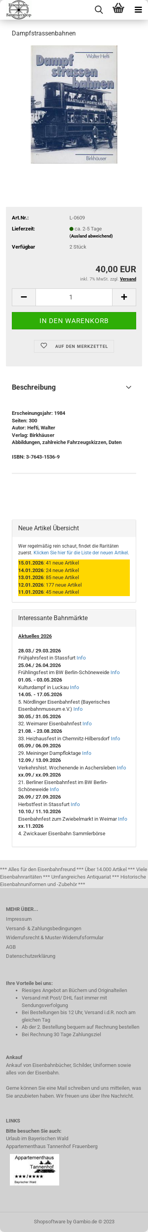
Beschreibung (34, 387)
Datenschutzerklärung (30, 956)
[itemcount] (74, 297)
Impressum (19, 919)
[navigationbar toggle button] (138, 10)
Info (81, 658)
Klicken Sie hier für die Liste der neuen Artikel (81, 553)
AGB (11, 947)
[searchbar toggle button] (99, 10)
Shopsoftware (50, 1222)
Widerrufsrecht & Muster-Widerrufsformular (54, 937)
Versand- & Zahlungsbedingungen (43, 928)
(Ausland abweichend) (91, 236)
